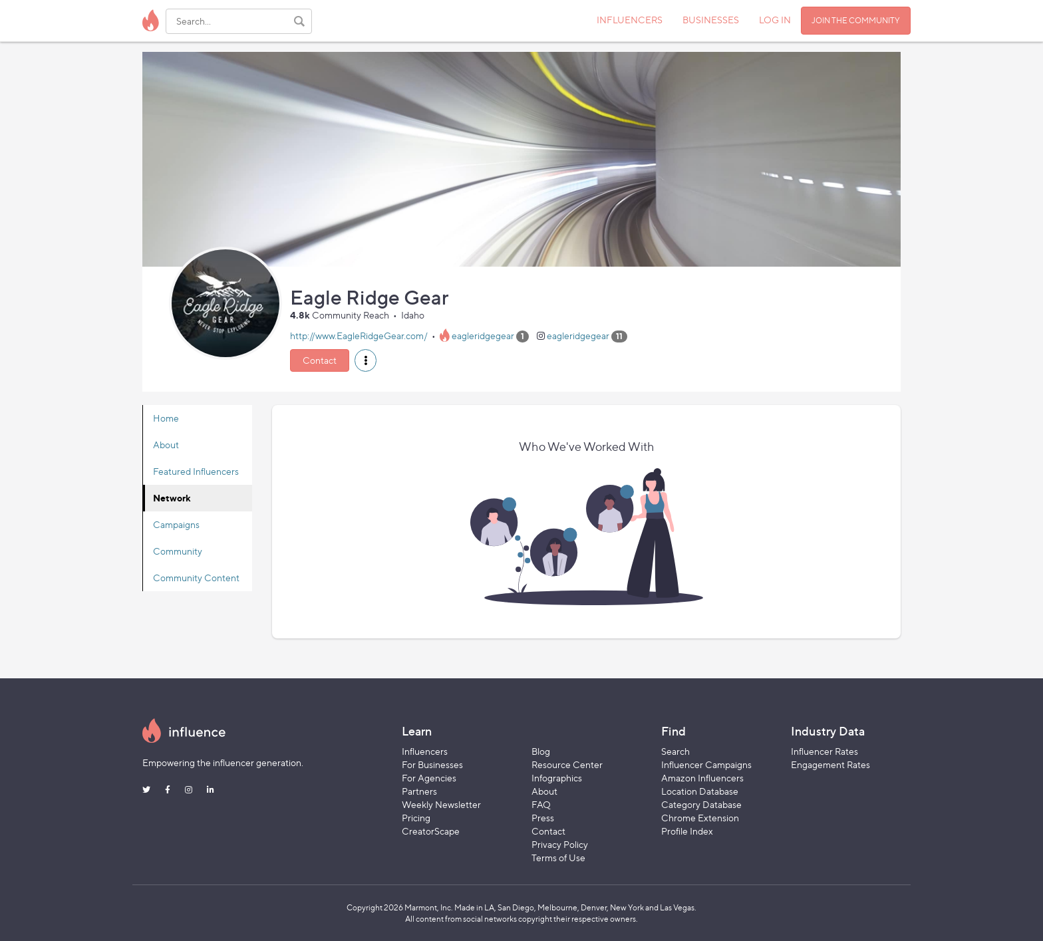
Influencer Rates (824, 751)
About (166, 444)
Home (166, 418)
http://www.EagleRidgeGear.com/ (359, 335)
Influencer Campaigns (706, 764)
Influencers (425, 751)
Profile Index (687, 831)
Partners (419, 791)
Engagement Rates (830, 764)
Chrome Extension (700, 817)
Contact (320, 360)
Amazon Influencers (702, 777)
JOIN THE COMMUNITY (856, 20)
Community (177, 551)
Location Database (699, 791)
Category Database (701, 804)
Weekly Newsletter (441, 804)
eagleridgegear (483, 335)
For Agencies (429, 777)
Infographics (556, 777)
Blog (540, 751)
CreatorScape (431, 831)
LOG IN (775, 19)
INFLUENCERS (630, 19)
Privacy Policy (559, 844)
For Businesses (432, 764)
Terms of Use (558, 857)
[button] (365, 360)
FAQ (541, 804)
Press (542, 817)
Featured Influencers (196, 471)
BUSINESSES (710, 19)
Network (172, 497)
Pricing (416, 817)
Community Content (196, 577)
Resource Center (567, 764)
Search (675, 751)
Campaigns (176, 524)
